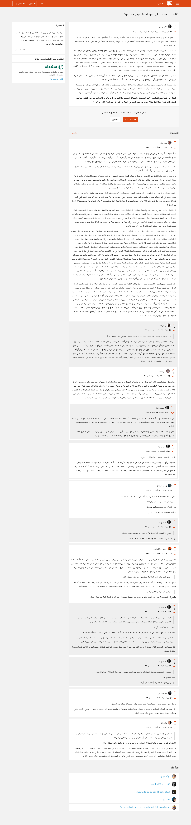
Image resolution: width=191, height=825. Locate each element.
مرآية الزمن (165, 784)
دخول (115, 119)
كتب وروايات (167, 31)
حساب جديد (130, 119)
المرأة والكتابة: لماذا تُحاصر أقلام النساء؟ (152, 800)
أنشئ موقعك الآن (56, 79)
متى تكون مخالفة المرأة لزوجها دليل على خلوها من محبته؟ (145, 815)
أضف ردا (156, 148)
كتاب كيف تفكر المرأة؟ (160, 792)
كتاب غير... (166, 807)
